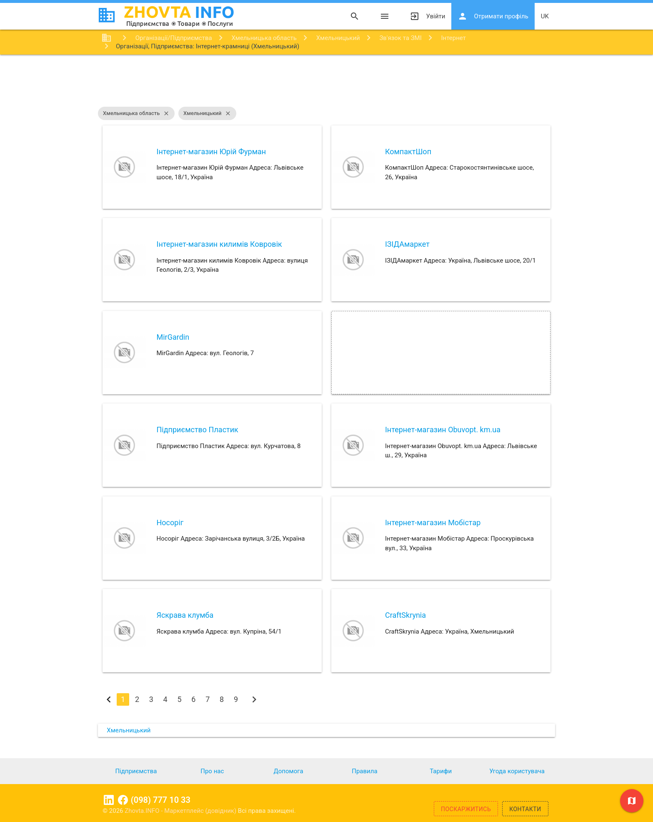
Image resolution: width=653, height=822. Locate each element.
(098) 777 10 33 (160, 800)
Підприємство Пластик (197, 429)
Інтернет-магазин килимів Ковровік (219, 244)
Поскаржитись (466, 809)
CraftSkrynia (405, 615)
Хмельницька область (136, 113)
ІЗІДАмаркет (407, 244)
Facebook (123, 800)
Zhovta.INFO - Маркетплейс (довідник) (181, 810)
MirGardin (172, 337)
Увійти (427, 16)
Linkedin (109, 800)
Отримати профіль (493, 16)
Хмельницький (207, 113)
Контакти (525, 809)
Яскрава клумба (184, 615)
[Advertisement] (327, 81)
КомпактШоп (408, 151)
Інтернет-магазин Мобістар (432, 522)
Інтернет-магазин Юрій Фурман (211, 151)
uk (545, 16)
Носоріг (169, 522)
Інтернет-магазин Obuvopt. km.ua (442, 429)
